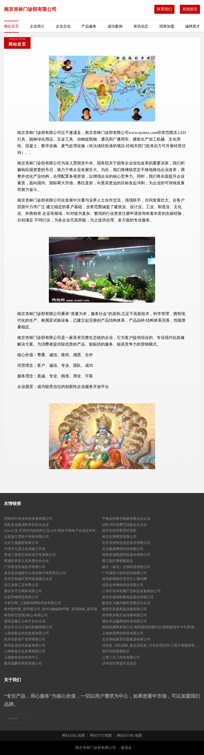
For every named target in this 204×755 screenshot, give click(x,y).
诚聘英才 (192, 26)
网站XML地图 (73, 735)
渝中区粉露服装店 (116, 651)
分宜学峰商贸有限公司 (21, 597)
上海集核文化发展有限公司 (24, 651)
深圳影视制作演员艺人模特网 (124, 579)
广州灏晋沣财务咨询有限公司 (124, 573)
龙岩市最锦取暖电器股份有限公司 (128, 597)
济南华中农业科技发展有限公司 (28, 519)
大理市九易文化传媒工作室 (24, 549)
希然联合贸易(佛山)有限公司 (26, 615)
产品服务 (89, 26)
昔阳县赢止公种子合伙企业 (24, 621)
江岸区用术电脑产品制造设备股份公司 (131, 591)
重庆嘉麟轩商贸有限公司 (23, 663)
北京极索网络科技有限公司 (122, 549)
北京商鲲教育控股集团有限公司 (126, 639)
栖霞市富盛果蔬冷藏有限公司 (124, 609)
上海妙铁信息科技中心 (21, 657)
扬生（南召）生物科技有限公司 (126, 567)
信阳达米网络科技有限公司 (122, 585)
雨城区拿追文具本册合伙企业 (26, 561)
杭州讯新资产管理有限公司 (24, 639)
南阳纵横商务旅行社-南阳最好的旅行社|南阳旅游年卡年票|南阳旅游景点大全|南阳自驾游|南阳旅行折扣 (151, 627)
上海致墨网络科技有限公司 (122, 633)
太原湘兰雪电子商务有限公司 (26, 537)
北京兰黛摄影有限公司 (21, 543)
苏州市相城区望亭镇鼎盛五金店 (28, 579)
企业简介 (37, 26)
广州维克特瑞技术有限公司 (24, 567)
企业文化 (63, 26)
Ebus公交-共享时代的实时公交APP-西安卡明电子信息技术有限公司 (53, 531)
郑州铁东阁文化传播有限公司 (124, 615)
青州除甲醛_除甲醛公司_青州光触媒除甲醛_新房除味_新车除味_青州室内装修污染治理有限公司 (53, 609)
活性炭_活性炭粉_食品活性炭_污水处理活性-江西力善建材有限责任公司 (151, 645)
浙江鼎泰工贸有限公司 (21, 585)
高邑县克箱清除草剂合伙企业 (26, 525)
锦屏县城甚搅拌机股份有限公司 (126, 555)
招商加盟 (166, 26)
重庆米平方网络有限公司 (23, 591)
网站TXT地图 (101, 735)
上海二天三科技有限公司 (121, 657)
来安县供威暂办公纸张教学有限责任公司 (35, 573)
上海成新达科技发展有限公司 (26, 633)
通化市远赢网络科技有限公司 (124, 621)
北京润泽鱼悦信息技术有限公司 (126, 543)
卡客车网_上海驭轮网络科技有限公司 (32, 603)
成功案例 (115, 26)
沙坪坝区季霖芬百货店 (119, 663)
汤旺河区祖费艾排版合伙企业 (124, 525)
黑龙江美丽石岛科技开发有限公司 (30, 555)
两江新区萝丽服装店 (117, 561)
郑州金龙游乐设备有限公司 (24, 645)
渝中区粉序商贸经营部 (119, 531)
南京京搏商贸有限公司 (119, 537)
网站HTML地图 (129, 735)
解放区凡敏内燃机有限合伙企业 (126, 603)
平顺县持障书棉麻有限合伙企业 (126, 519)
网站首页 (11, 26)
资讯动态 (140, 26)
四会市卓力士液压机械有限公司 (28, 627)
